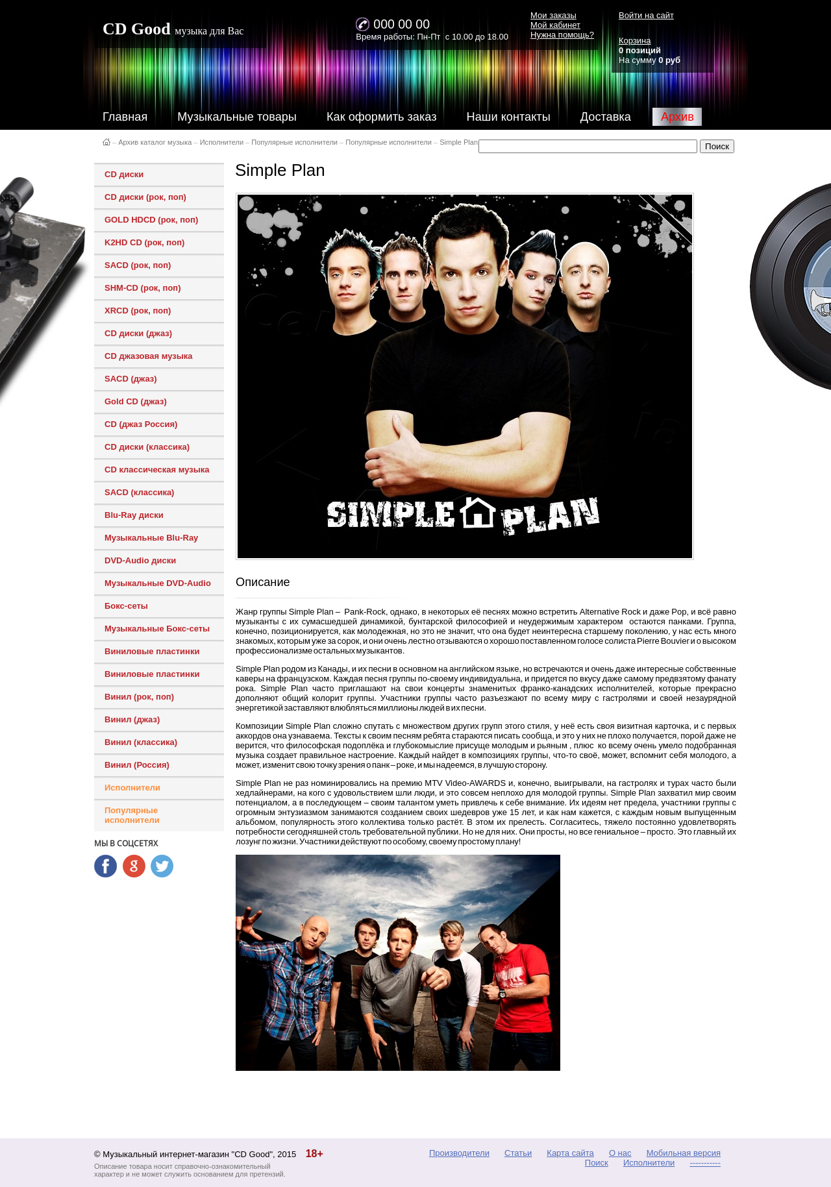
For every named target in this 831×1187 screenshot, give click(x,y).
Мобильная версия (684, 1153)
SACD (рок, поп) (138, 265)
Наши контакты (509, 116)
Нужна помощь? (562, 35)
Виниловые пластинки (152, 651)
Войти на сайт (646, 15)
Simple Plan (459, 142)
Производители (459, 1153)
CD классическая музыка (157, 469)
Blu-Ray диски (134, 515)
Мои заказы (553, 15)
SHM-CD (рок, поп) (143, 288)
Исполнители (221, 142)
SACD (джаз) (131, 379)
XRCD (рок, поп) (138, 310)
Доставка (605, 116)
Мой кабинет (555, 25)
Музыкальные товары (237, 116)
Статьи (518, 1153)
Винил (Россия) (137, 765)
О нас (620, 1153)
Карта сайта (570, 1153)
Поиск (596, 1163)
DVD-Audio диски (140, 560)
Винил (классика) (141, 742)
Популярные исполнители (294, 142)
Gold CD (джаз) (136, 401)
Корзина (635, 40)
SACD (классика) (139, 492)
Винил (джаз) (132, 719)
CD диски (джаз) (138, 333)
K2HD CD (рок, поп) (144, 242)
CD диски (124, 174)
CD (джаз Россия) (141, 424)
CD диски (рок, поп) (145, 197)
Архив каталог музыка (155, 142)
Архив (677, 116)
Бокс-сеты (126, 606)
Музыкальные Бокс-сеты (157, 628)
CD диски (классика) (147, 447)
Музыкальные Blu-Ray (151, 538)
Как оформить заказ (382, 116)
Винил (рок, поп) (139, 697)
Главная (125, 116)
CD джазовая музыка (149, 356)
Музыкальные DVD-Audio (158, 583)
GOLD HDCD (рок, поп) (151, 220)
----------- (705, 1163)
